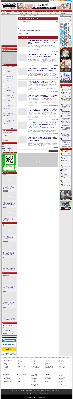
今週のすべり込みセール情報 (10, 88)
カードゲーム (62, 380)
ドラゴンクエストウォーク (66, 167)
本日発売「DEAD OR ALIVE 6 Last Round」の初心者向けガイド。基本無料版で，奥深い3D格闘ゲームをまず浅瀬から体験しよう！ (9, 203)
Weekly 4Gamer (8, 69)
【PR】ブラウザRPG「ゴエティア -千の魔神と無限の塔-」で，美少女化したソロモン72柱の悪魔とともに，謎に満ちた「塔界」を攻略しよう (42, 139)
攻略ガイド (27, 13)
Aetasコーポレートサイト (9, 333)
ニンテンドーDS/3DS (21, 374)
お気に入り (57, 0)
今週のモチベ (8, 71)
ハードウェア (44, 11)
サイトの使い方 (16, 0)
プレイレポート (34, 361)
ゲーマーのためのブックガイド (10, 98)
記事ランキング (7, 369)
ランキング (69, 0)
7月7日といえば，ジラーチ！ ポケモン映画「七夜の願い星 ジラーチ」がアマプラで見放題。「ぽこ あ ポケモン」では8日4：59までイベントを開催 (66, 124)
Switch (23, 11)
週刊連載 (21, 13)
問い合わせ (23, 0)
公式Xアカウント (8, 0)
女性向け (34, 11)
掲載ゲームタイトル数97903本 (9, 7)
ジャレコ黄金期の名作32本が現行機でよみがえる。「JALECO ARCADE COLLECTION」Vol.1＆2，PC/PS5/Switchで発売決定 (66, 130)
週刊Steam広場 (8, 90)
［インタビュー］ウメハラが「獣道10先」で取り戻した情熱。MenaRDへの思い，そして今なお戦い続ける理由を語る (9, 287)
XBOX (12, 11)
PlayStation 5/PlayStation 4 (8, 148)
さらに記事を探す (54, 150)
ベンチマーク (48, 382)
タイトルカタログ (21, 367)
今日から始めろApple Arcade (11, 100)
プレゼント (57, 13)
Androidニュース (34, 377)
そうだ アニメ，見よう (10, 95)
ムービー (44, 13)
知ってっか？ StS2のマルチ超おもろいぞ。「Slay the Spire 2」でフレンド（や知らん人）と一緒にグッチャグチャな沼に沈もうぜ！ (9, 269)
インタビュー (38, 13)
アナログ (55, 11)
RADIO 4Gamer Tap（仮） (10, 92)
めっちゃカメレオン (65, 182)
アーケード (60, 374)
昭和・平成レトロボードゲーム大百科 (10, 106)
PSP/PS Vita (60, 359)
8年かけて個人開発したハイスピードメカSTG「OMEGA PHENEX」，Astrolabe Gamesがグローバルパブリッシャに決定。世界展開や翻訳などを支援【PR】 (66, 135)
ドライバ (6, 140)
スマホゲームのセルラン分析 (10, 84)
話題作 (8, 13)
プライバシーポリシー (9, 325)
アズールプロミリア (65, 174)
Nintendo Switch (7, 150)
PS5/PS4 (17, 11)
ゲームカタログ (62, 385)
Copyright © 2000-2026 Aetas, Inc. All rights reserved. (36, 397)
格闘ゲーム (61, 378)
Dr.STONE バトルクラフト (66, 186)
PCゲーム (6, 144)
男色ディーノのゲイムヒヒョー (10, 81)
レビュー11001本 (6, 8)
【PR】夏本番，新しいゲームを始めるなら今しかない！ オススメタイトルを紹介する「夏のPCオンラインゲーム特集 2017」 (43, 42)
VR (38, 11)
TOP (4, 11)
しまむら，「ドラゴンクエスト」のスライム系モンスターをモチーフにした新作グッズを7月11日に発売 (66, 89)
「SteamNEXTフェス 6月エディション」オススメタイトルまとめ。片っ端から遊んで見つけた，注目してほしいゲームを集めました (9, 219)
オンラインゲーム (14, 13)
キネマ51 (7, 123)
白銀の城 (63, 170)
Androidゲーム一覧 (35, 385)
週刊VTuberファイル (9, 78)
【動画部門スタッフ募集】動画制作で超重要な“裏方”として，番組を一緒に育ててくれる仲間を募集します (66, 101)
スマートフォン (33, 374)
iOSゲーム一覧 (34, 384)
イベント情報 (62, 377)
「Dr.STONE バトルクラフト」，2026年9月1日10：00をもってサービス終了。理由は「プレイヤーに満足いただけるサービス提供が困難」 (66, 118)
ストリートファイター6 (66, 151)
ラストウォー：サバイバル (66, 178)
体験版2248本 (12, 8)
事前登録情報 (34, 378)
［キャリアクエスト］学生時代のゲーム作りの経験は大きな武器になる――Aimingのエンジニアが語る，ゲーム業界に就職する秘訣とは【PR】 (9, 320)
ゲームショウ (50, 13)
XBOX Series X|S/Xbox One (9, 146)
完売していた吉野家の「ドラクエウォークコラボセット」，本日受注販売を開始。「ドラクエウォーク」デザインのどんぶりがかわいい (66, 112)
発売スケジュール (21, 366)
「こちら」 (43, 391)
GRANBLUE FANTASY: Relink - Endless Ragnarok (66, 162)
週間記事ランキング (8, 132)
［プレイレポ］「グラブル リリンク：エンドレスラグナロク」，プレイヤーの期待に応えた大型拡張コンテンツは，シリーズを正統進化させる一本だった (66, 95)
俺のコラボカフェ (9, 103)
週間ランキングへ (68, 144)
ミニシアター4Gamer (9, 113)
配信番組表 (63, 13)
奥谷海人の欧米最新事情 (10, 66)
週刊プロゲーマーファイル (10, 73)
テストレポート (48, 377)
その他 (60, 384)
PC (8, 11)
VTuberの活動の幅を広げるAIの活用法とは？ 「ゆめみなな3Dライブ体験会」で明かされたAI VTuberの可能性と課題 (9, 304)
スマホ (28, 11)
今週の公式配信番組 (9, 76)
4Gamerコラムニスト (9, 108)
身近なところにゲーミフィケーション (10, 121)
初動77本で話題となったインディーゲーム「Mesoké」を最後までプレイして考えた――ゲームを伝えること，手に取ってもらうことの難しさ (9, 237)
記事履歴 (63, 0)
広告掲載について (8, 330)
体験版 (5, 363)
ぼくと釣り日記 (65, 158)
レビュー (32, 13)
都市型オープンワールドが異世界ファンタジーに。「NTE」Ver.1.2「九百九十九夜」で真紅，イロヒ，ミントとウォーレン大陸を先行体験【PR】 (66, 141)
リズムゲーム (62, 382)
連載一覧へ (14, 128)
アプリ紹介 (33, 381)
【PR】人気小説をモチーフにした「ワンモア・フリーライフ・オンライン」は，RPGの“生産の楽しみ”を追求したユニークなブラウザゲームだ (42, 124)
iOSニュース (34, 375)
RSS (2, 0)
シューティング (62, 381)
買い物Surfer (8, 115)
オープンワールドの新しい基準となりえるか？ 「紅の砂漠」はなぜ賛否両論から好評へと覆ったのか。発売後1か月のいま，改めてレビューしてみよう (9, 253)
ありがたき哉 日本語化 (10, 118)
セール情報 (33, 380)
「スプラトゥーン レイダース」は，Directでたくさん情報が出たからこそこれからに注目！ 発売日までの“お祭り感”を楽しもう (9, 187)
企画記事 (3, 13)
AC (50, 11)
